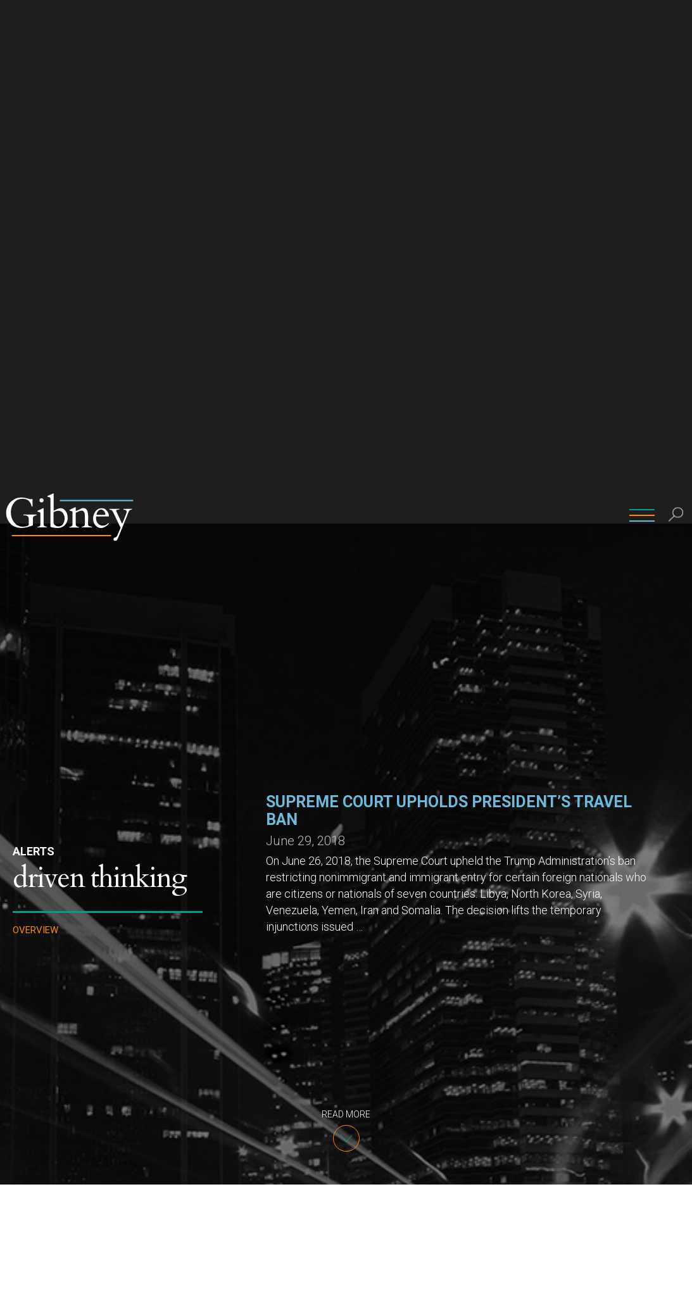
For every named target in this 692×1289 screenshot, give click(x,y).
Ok (625, 1269)
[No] (676, 1269)
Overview (35, 407)
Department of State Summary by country (346, 1120)
